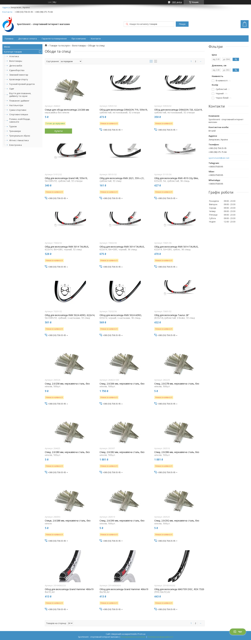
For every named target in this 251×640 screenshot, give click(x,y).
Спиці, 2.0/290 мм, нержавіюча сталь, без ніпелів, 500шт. (122, 522)
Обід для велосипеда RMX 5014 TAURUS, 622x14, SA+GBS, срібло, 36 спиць (176, 248)
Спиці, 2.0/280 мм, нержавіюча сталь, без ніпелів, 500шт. (67, 453)
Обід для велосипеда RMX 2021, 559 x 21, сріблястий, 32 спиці (122, 180)
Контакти (96, 38)
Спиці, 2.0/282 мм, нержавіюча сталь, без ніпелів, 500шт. (122, 453)
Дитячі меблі (15, 65)
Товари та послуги (59, 45)
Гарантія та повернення (54, 38)
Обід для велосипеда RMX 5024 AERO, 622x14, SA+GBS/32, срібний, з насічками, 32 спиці (70, 317)
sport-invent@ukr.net (219, 158)
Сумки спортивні (17, 109)
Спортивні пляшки (18, 114)
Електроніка (15, 145)
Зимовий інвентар (18, 74)
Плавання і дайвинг (19, 100)
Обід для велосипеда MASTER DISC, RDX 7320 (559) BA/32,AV (179, 591)
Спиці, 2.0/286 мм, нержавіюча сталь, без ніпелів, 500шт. (176, 453)
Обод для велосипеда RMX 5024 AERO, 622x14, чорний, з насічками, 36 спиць (121, 317)
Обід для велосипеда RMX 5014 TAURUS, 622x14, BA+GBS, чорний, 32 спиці (67, 248)
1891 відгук (177, 2)
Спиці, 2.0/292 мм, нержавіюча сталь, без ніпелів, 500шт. (176, 522)
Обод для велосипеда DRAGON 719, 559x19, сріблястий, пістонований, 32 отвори (124, 111)
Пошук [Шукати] (182, 24)
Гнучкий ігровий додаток (22, 84)
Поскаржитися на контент (133, 637)
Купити (58, 130)
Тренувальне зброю (19, 135)
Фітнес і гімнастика (19, 140)
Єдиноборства (16, 70)
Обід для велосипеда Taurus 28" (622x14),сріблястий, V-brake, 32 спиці (174, 317)
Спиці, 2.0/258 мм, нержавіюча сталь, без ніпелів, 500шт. (67, 385)
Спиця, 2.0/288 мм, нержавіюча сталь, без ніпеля (67, 522)
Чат (237, 631)
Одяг (11, 88)
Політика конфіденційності (160, 637)
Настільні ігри (16, 105)
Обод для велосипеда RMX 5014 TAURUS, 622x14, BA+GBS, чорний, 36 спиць (122, 248)
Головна (9, 38)
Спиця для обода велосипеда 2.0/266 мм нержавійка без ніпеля (67, 111)
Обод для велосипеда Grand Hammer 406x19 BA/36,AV (124, 591)
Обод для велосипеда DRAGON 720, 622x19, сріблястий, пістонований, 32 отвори (178, 111)
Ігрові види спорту (18, 79)
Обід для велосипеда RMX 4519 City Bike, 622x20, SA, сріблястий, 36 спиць (176, 180)
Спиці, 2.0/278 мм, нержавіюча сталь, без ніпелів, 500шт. (176, 385)
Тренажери (15, 131)
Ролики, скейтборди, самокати (19, 120)
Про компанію (79, 38)
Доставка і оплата (27, 38)
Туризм (13, 126)
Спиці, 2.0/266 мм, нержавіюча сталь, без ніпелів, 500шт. (122, 385)
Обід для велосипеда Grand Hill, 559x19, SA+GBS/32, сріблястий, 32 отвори (66, 180)
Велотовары (15, 61)
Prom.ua (141, 634)
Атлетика (14, 56)
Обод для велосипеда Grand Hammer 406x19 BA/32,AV (69, 591)
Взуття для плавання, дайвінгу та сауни (20, 94)
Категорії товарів (13, 51)
